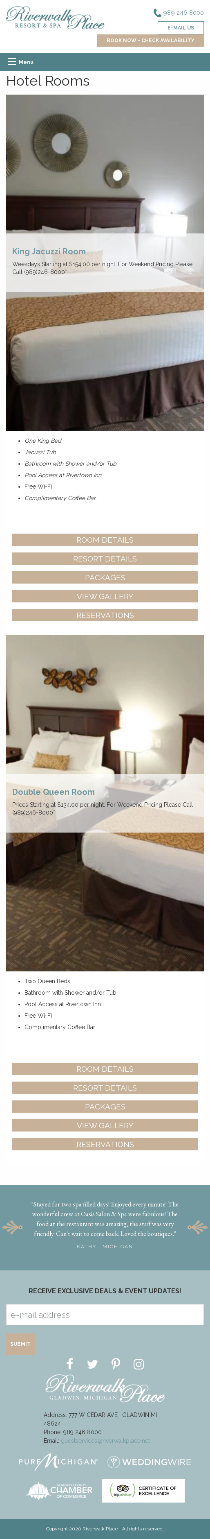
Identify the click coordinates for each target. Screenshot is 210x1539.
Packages (105, 577)
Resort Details (105, 558)
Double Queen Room (53, 792)
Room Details (105, 539)
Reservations (105, 615)
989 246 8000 (179, 13)
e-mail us (181, 28)
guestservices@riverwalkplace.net (105, 1440)
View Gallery (105, 596)
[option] (105, 1222)
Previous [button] (12, 1227)
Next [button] (198, 1227)
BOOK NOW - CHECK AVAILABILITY (150, 40)
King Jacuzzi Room (49, 251)
